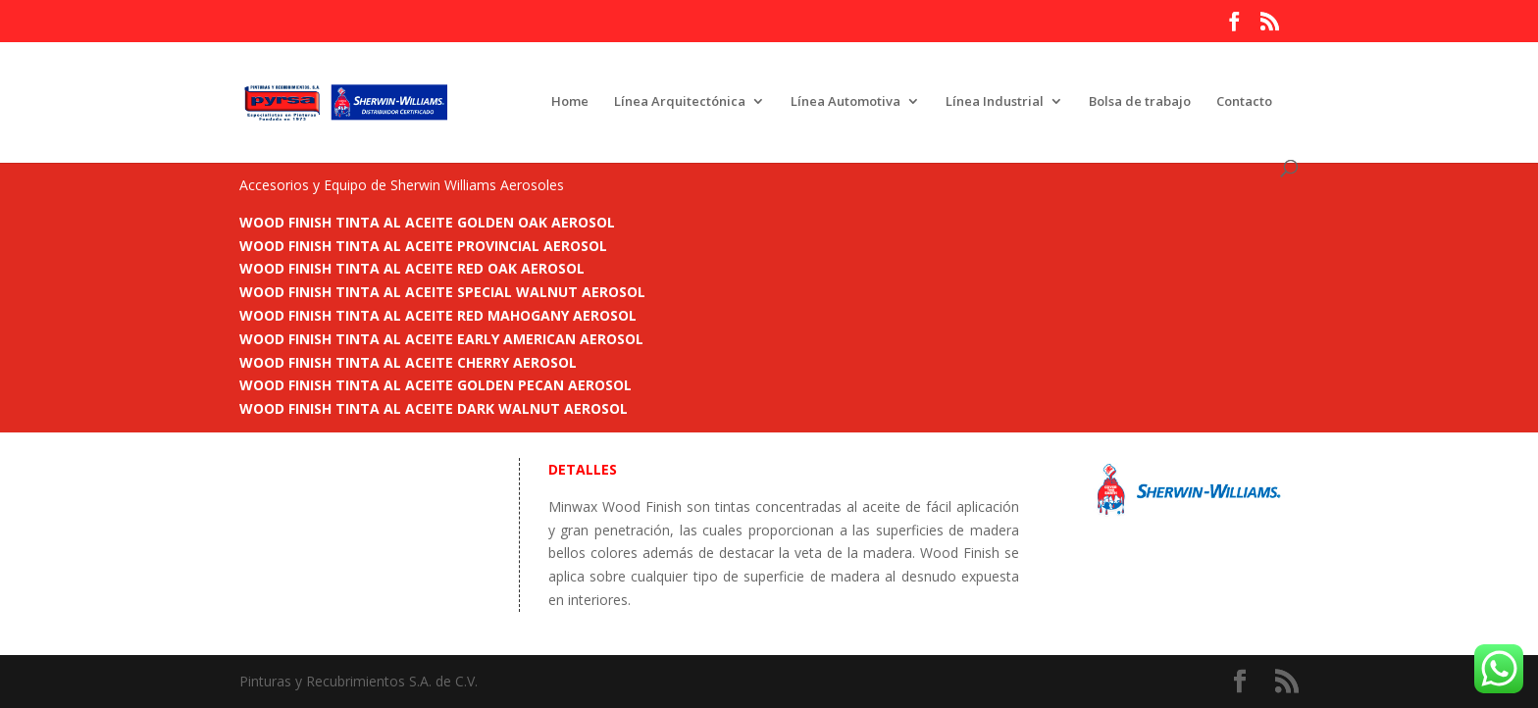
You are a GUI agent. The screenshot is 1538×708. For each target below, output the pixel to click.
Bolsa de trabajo (1140, 102)
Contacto (1244, 102)
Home (570, 102)
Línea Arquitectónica (679, 102)
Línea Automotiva (845, 102)
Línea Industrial (995, 102)
